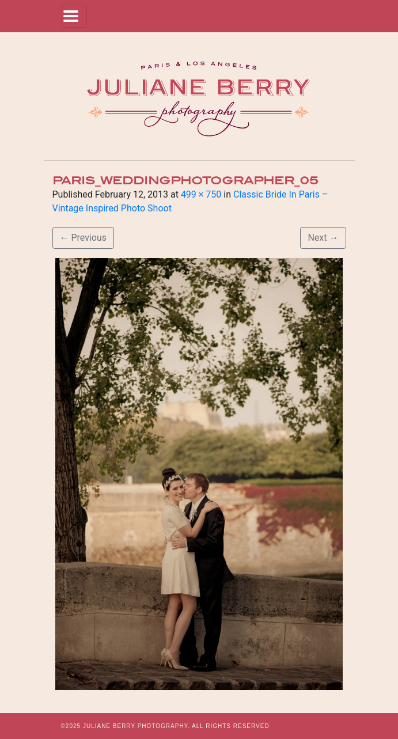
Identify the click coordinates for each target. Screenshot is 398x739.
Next (323, 237)
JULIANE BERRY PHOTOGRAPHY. (136, 726)
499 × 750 (201, 194)
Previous (83, 237)
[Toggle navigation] (74, 16)
